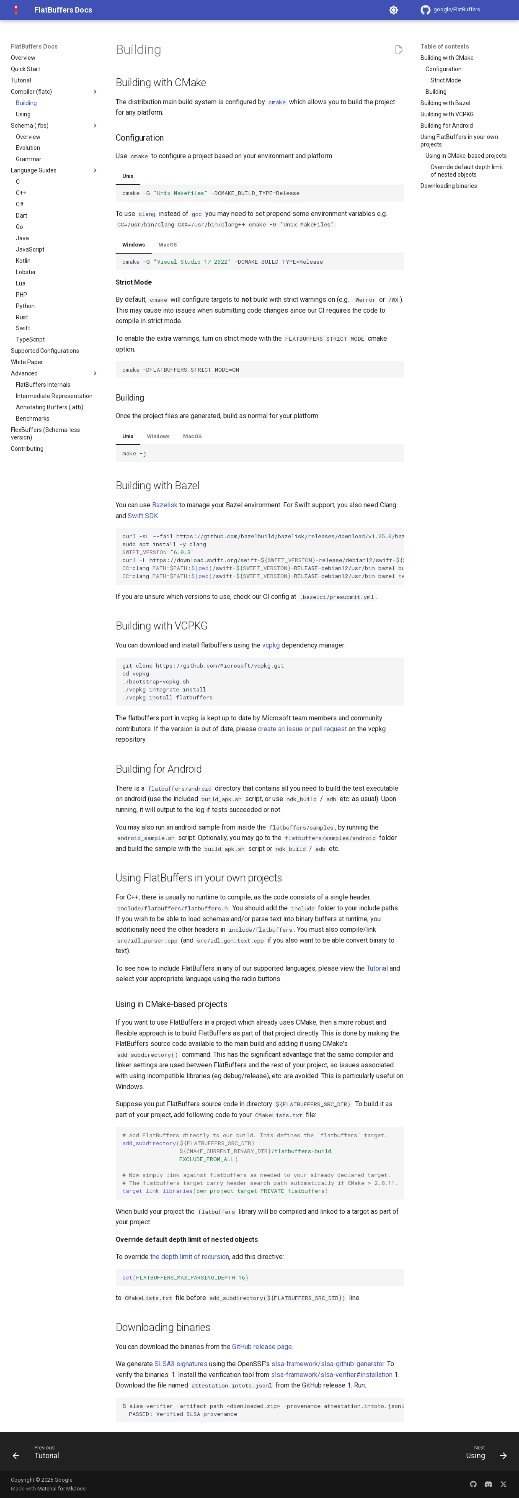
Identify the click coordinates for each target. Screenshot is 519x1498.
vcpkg (271, 645)
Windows (133, 245)
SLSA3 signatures (181, 1364)
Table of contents (445, 46)
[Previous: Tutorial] (38, 1454)
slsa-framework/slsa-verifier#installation (331, 1375)
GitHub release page (262, 1347)
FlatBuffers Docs (34, 46)
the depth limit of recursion (189, 1257)
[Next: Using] (483, 1454)
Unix (128, 176)
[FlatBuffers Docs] (16, 10)
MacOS (167, 245)
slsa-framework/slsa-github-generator (327, 1364)
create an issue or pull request (302, 729)
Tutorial (377, 968)
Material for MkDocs (61, 1488)
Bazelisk (165, 505)
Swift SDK (143, 516)
